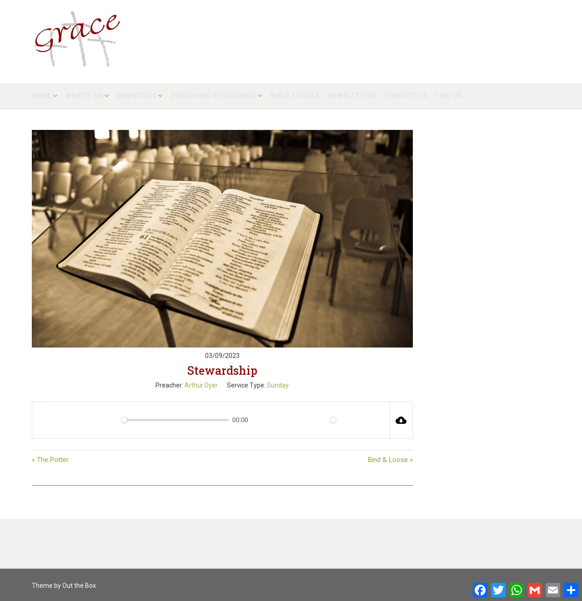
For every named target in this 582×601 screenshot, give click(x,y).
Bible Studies (295, 95)
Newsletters (352, 95)
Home (42, 95)
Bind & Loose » (390, 460)
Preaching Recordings (213, 95)
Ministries (137, 95)
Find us (449, 95)
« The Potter (50, 460)
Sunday (278, 385)
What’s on (84, 95)
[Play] (78, 420)
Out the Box (79, 585)
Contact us (406, 95)
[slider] (175, 420)
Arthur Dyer (201, 385)
